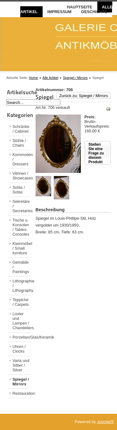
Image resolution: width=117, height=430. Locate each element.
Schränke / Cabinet (20, 129)
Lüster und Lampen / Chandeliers (21, 320)
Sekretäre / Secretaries (21, 206)
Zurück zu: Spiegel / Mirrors (83, 95)
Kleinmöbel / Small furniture (21, 248)
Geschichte (94, 11)
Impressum (59, 11)
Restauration (21, 393)
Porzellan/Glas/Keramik (21, 337)
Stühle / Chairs (19, 143)
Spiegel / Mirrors (75, 78)
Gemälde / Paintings (20, 267)
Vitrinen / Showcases (21, 175)
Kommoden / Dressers (21, 159)
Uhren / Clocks (19, 349)
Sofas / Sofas (18, 189)
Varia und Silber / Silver (20, 365)
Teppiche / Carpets (20, 302)
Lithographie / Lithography (21, 286)
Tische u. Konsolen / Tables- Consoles (20, 227)
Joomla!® (105, 421)
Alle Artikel (50, 78)
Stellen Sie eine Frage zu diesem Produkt (96, 153)
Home (33, 78)
